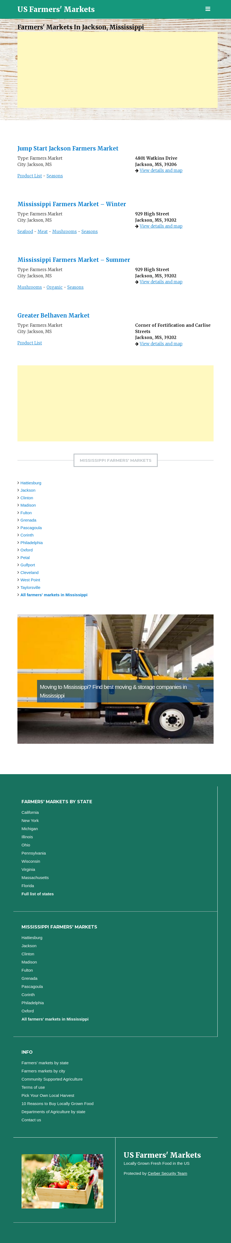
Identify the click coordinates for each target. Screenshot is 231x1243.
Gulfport (27, 565)
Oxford (26, 550)
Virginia (28, 869)
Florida (28, 885)
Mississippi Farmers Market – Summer (73, 259)
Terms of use (33, 1087)
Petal (25, 557)
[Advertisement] (117, 70)
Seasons (55, 175)
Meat (43, 231)
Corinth (27, 535)
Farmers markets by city (43, 1071)
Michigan (30, 828)
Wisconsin (31, 861)
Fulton (26, 512)
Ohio (26, 845)
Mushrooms (64, 231)
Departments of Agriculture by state (53, 1111)
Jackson (27, 490)
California (30, 812)
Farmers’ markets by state (45, 1062)
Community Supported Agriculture (52, 1079)
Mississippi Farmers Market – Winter (71, 204)
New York (30, 820)
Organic (55, 287)
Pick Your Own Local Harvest (48, 1095)
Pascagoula (31, 527)
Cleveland (29, 572)
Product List (29, 175)
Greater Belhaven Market (53, 315)
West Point (30, 579)
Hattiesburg (30, 483)
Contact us (31, 1120)
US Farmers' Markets (56, 9)
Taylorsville (30, 587)
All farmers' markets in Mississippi (53, 594)
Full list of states (38, 894)
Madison (28, 505)
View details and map (161, 170)
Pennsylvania (34, 853)
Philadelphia (31, 542)
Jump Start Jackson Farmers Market (67, 148)
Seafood (25, 231)
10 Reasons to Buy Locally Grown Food (57, 1103)
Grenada (28, 520)
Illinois (27, 836)
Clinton (26, 497)
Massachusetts (35, 877)
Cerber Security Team (167, 1173)
